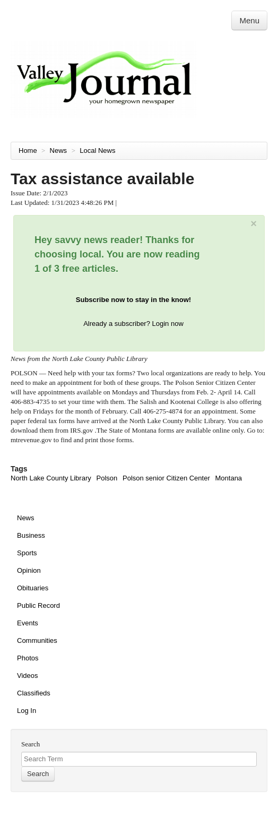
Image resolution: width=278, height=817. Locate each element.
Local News (98, 150)
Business (31, 535)
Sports (27, 553)
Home (28, 150)
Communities (37, 640)
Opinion (29, 570)
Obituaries (32, 588)
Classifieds (33, 693)
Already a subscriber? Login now (133, 324)
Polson (107, 478)
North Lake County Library (51, 478)
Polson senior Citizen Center (166, 478)
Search (30, 744)
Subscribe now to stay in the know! (133, 300)
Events (27, 623)
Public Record (38, 605)
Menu (249, 20)
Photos (27, 658)
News (59, 150)
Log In (26, 711)
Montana (228, 478)
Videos (27, 676)
